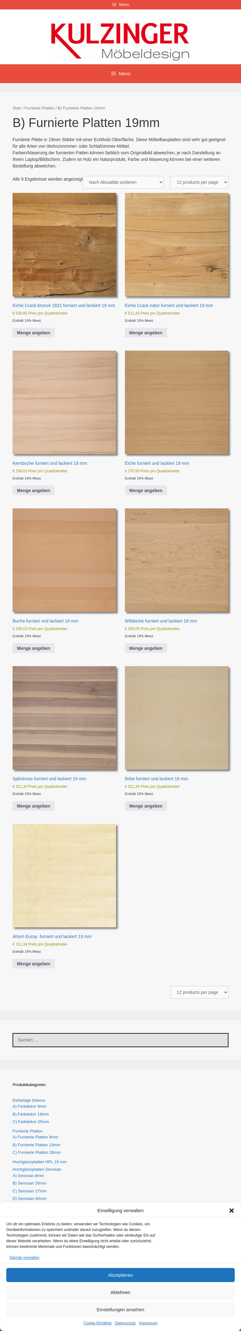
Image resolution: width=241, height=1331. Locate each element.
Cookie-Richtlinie (97, 1323)
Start (17, 108)
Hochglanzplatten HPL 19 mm (40, 1161)
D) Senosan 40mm (29, 1198)
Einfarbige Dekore (29, 1100)
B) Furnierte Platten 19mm (36, 1145)
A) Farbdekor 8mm (29, 1106)
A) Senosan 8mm (28, 1175)
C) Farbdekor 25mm (31, 1121)
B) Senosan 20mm (29, 1183)
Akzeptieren (120, 1275)
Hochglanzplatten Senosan (37, 1169)
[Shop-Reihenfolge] (123, 182)
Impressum (148, 1323)
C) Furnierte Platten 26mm (37, 1152)
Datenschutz (125, 1323)
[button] (231, 1210)
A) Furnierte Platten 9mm (35, 1137)
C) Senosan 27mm (29, 1191)
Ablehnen (120, 1292)
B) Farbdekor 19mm (31, 1114)
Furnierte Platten (39, 108)
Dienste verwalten (24, 1257)
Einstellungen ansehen (120, 1309)
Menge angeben (33, 332)
